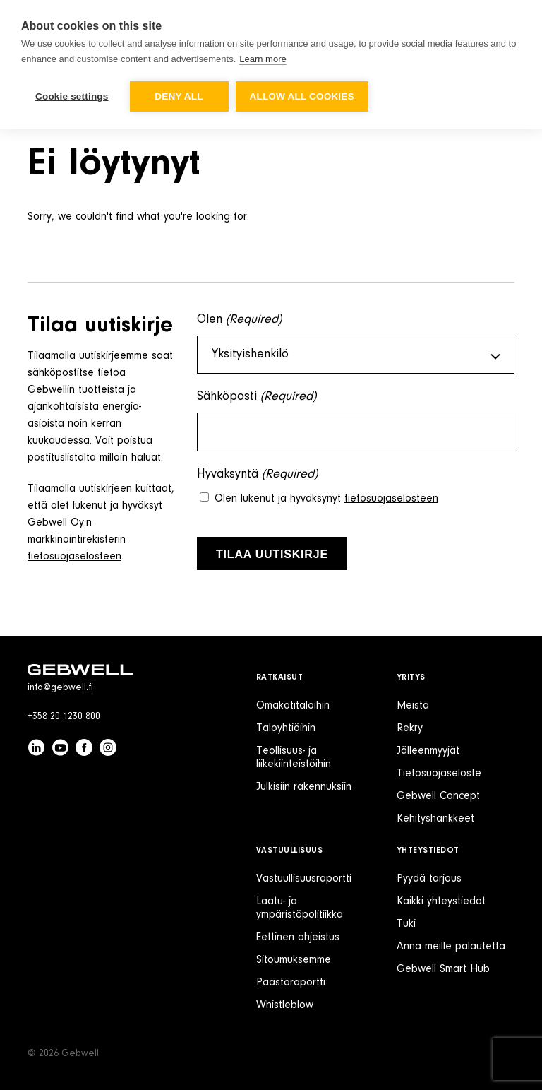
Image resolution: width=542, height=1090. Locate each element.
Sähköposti (256, 397)
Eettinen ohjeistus (297, 937)
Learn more (262, 59)
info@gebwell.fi (60, 688)
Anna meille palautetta (451, 946)
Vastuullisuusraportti (303, 878)
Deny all (179, 96)
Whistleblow (284, 1005)
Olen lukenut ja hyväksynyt (326, 498)
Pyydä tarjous (429, 878)
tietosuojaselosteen (74, 556)
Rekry (410, 728)
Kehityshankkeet (435, 818)
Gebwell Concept (438, 796)
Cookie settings (72, 96)
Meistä (413, 705)
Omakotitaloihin (293, 705)
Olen (239, 320)
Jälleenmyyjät (428, 751)
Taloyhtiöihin (285, 728)
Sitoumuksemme (293, 960)
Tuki (406, 924)
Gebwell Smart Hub (443, 969)
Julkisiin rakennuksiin (303, 787)
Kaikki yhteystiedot (441, 901)
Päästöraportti (290, 982)
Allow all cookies (302, 96)
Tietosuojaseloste (439, 773)
